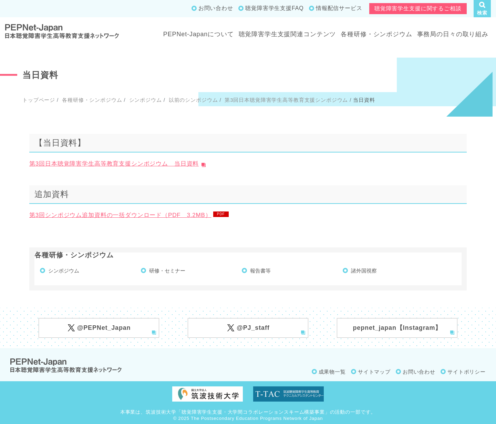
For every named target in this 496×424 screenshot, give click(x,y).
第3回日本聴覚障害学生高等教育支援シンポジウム (285, 100)
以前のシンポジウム (192, 100)
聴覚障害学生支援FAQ (274, 8)
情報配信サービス (339, 8)
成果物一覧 (332, 372)
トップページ (38, 100)
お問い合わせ (215, 8)
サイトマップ (374, 372)
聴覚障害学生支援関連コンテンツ (287, 34)
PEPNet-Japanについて (198, 34)
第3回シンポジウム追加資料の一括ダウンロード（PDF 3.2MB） (120, 215)
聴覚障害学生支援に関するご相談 (418, 8)
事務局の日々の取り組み (452, 34)
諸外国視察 (364, 271)
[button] (482, 8)
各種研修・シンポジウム (376, 34)
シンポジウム (144, 100)
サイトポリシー (466, 372)
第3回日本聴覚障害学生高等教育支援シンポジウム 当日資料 (114, 163)
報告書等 (260, 271)
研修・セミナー (167, 271)
